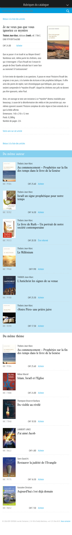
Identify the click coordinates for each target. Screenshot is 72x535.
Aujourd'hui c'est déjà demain (35, 491)
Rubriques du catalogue (34, 5)
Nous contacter (65, 521)
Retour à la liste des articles (14, 19)
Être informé (43, 240)
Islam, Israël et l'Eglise (30, 378)
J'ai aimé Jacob (26, 433)
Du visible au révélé (28, 404)
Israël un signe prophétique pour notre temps (40, 197)
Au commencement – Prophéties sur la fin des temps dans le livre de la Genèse (42, 169)
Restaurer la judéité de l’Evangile (36, 462)
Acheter (19, 45)
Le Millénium (25, 252)
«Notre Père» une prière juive (34, 309)
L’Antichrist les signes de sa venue (37, 281)
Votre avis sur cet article (12, 131)
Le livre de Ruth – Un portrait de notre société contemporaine (40, 225)
